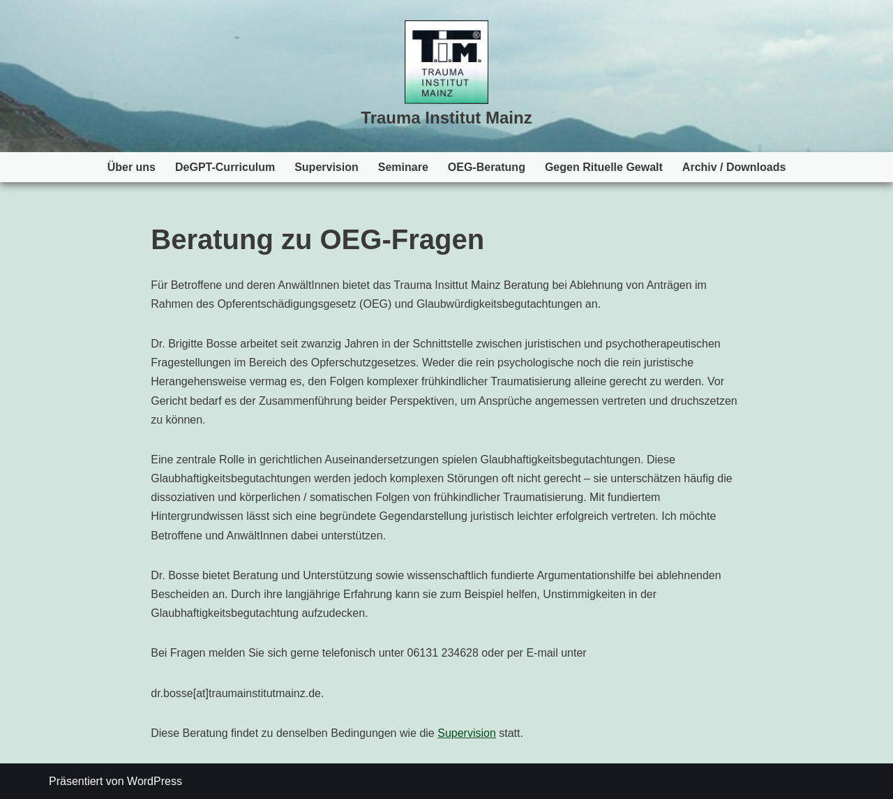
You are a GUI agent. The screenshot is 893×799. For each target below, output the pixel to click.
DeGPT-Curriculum (225, 167)
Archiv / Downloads (734, 167)
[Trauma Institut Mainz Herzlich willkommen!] (446, 76)
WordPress (154, 781)
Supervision (326, 167)
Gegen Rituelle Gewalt (604, 167)
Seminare (403, 167)
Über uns (131, 167)
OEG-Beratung (486, 167)
